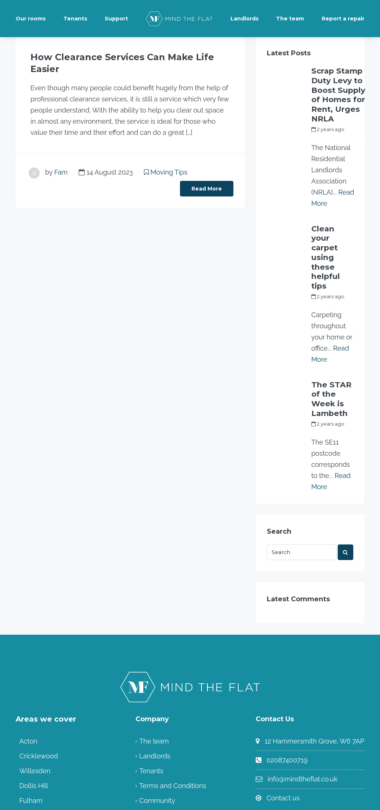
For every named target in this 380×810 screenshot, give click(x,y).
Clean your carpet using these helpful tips (330, 218)
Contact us (282, 724)
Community (157, 727)
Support (116, 18)
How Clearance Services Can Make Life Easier (120, 56)
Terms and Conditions (172, 712)
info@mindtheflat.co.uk (302, 705)
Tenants (75, 18)
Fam (61, 159)
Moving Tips (168, 159)
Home (148, 742)
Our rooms (31, 18)
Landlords (244, 18)
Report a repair (343, 18)
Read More (206, 176)
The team (290, 18)
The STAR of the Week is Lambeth (329, 333)
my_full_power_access (338, 117)
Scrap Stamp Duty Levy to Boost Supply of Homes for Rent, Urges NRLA (337, 84)
